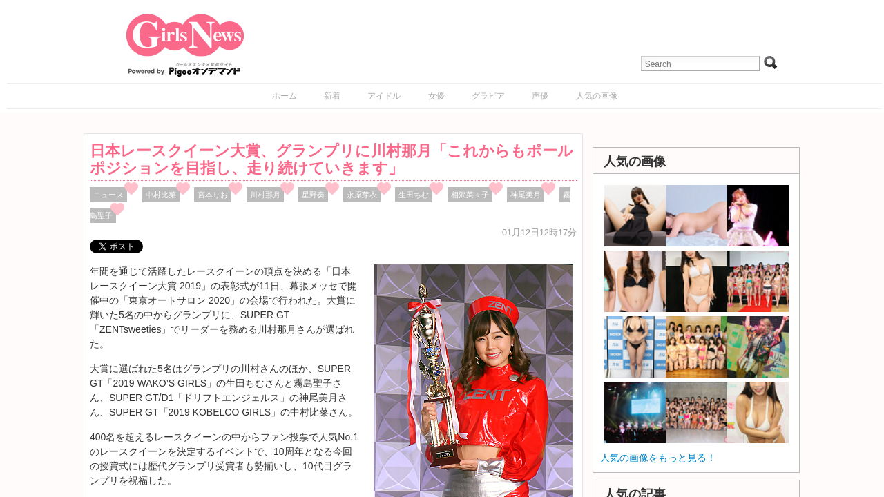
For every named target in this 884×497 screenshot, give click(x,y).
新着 (332, 96)
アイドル (384, 96)
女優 (436, 96)
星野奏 (313, 195)
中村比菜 (161, 195)
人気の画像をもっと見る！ (658, 457)
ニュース (108, 195)
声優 (540, 96)
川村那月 (265, 195)
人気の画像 (596, 96)
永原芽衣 (362, 195)
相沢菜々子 (470, 195)
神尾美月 (525, 195)
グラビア (488, 96)
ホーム (284, 96)
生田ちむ (413, 195)
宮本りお (213, 195)
